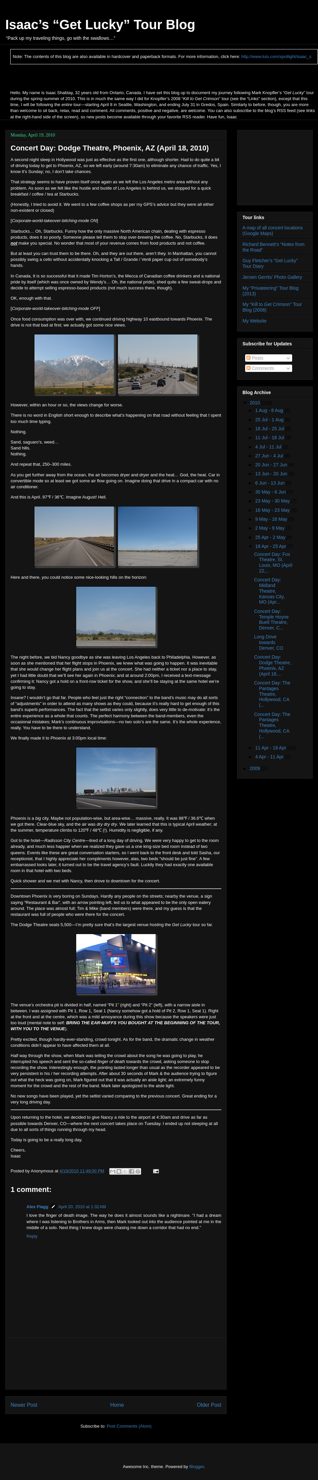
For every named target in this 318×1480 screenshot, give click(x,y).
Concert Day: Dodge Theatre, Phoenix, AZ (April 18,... (272, 665)
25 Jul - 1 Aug (270, 419)
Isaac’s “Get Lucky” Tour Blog (100, 24)
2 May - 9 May (270, 528)
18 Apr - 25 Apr (271, 546)
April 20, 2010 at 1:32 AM (82, 1206)
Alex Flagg (37, 1206)
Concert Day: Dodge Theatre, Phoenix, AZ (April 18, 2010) (110, 148)
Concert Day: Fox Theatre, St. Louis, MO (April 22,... (273, 562)
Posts (254, 358)
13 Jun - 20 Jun (271, 473)
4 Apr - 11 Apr (270, 756)
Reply (31, 1236)
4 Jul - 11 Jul (269, 446)
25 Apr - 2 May (271, 537)
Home (117, 1405)
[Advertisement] (116, 1363)
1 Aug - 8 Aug (269, 410)
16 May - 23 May (273, 510)
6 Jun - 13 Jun (270, 483)
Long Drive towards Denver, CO (268, 642)
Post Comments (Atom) (129, 1426)
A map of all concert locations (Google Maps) (272, 230)
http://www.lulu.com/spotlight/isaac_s (276, 56)
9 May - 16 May (271, 519)
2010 (255, 402)
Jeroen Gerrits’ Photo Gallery (272, 277)
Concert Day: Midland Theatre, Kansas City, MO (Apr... (269, 591)
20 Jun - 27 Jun (271, 464)
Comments (260, 368)
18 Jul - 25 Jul (270, 428)
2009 (255, 768)
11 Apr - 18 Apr (271, 747)
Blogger (196, 1466)
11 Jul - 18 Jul (270, 437)
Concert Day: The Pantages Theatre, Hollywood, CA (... (272, 694)
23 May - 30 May (273, 500)
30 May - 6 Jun (271, 492)
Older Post (209, 1405)
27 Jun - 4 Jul (269, 455)
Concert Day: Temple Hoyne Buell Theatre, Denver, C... (271, 619)
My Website (254, 321)
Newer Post (24, 1405)
